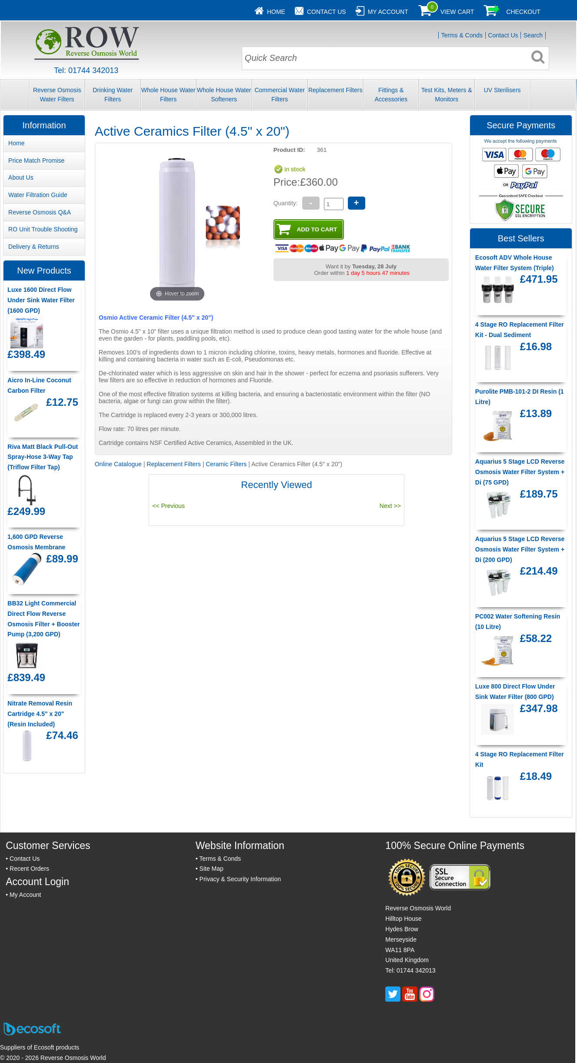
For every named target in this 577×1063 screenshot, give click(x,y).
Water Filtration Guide (37, 194)
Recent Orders (29, 868)
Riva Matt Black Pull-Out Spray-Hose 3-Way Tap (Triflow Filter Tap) (42, 457)
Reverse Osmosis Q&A (39, 212)
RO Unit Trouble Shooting (43, 229)
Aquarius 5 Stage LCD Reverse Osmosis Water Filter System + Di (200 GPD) (519, 549)
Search (533, 35)
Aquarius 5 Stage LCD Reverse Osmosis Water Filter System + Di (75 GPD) (519, 472)
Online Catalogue (118, 464)
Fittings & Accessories (390, 95)
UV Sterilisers (502, 90)
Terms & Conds (462, 35)
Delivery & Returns (33, 246)
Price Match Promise (36, 160)
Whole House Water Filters (168, 95)
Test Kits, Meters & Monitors (446, 95)
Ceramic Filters (226, 464)
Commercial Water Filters (279, 95)
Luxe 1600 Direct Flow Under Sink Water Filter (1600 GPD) (40, 300)
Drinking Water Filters (113, 95)
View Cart (457, 11)
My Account (388, 11)
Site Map (211, 868)
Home (276, 11)
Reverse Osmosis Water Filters (57, 95)
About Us (20, 177)
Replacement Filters (335, 90)
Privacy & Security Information (240, 879)
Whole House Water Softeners (224, 95)
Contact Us (326, 11)
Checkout (523, 11)
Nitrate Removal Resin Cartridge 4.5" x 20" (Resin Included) (39, 714)
